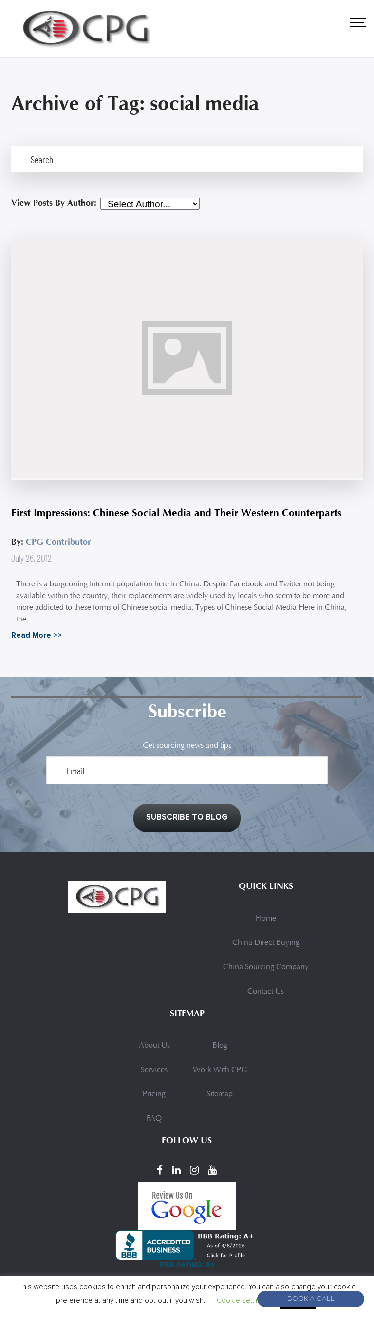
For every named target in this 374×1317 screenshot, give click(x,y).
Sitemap (219, 1098)
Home (266, 922)
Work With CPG (220, 1074)
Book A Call (311, 1299)
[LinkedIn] (176, 1174)
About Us (154, 1050)
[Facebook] (160, 1174)
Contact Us (265, 995)
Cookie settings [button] (242, 1300)
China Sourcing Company (266, 971)
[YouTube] (212, 1174)
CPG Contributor (58, 542)
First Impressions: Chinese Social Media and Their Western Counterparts (180, 513)
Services (154, 1074)
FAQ (154, 1123)
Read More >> (36, 635)
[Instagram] (194, 1174)
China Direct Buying (265, 947)
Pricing (154, 1098)
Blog (219, 1050)
